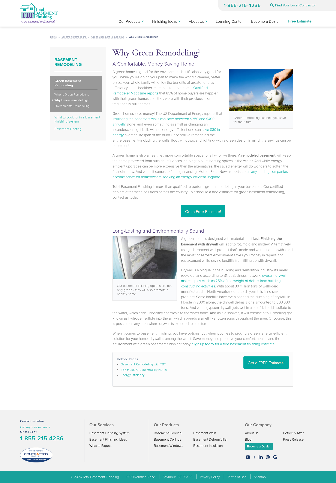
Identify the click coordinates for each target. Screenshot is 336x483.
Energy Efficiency (132, 375)
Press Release (293, 439)
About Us (251, 433)
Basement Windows (168, 445)
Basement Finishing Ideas (108, 439)
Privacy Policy (210, 476)
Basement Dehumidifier (210, 439)
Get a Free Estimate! (203, 211)
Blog (248, 439)
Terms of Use (236, 476)
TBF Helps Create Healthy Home (144, 369)
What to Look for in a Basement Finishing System (77, 119)
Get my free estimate (35, 427)
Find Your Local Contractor (293, 5)
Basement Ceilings (167, 439)
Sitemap (260, 476)
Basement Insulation (208, 445)
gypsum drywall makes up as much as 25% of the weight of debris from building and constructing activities (234, 281)
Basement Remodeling (68, 62)
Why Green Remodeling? (71, 100)
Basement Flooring (168, 433)
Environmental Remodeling (72, 106)
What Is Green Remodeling (71, 94)
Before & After (293, 433)
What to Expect (100, 445)
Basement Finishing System (109, 433)
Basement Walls (204, 433)
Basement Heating (67, 129)
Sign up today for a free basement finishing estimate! (234, 343)
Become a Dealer (259, 446)
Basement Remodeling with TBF (143, 364)
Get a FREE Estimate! (266, 362)
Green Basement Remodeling (67, 83)
